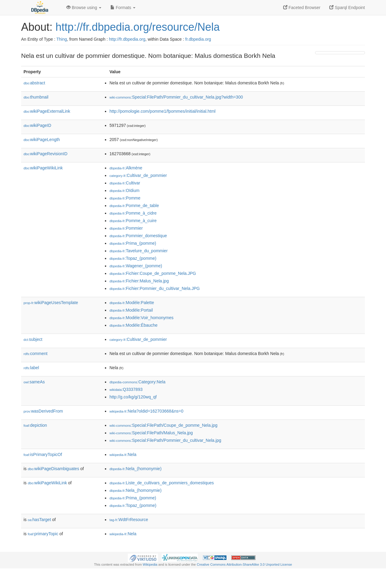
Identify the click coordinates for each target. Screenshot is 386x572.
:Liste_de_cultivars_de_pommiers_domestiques (161, 482)
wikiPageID (37, 125)
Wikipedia (150, 564)
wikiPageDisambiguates (53, 468)
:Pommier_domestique (138, 235)
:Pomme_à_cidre (133, 213)
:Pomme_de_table (134, 205)
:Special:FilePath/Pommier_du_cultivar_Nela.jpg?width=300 (176, 97)
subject (33, 339)
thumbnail (36, 97)
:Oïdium (124, 190)
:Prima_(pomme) (132, 243)
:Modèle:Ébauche (133, 325)
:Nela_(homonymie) (135, 468)
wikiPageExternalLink (47, 111)
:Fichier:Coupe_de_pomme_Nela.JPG (152, 273)
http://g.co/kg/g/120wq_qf (133, 396)
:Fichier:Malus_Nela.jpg (139, 280)
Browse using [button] (83, 7)
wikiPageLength (42, 139)
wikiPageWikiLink (43, 167)
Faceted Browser (302, 7)
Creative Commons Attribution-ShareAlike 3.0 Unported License (244, 564)
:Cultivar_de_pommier (138, 175)
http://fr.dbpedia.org (127, 39)
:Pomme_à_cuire (133, 220)
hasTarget (39, 519)
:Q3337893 (126, 389)
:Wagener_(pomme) (135, 265)
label (31, 367)
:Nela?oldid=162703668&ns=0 (146, 411)
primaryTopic (43, 533)
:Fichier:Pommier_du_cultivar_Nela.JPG (154, 288)
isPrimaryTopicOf (43, 454)
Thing (61, 39)
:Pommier (126, 228)
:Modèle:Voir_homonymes (141, 317)
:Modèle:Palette (131, 302)
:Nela (122, 454)
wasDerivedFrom (43, 411)
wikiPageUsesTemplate (51, 302)
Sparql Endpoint (347, 7)
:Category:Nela (137, 381)
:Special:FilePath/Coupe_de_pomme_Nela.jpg (163, 425)
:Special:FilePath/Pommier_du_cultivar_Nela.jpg (165, 440)
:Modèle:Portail (131, 310)
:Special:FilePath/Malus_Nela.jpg (151, 432)
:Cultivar (124, 183)
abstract (34, 82)
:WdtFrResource (128, 519)
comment (35, 353)
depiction (35, 425)
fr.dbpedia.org (198, 39)
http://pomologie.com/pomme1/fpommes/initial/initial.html (162, 111)
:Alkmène (125, 167)
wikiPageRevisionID (46, 153)
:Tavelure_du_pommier (138, 250)
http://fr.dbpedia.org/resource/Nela (137, 27)
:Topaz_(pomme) (132, 258)
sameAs (34, 381)
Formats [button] (122, 7)
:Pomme (125, 198)
